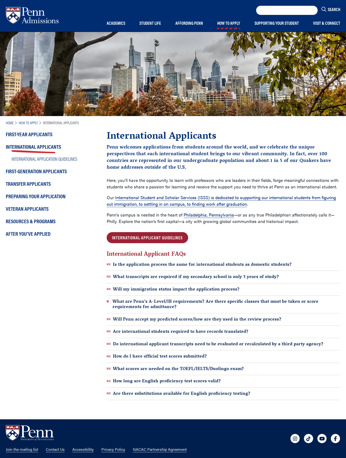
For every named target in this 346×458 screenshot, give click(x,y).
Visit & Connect (326, 23)
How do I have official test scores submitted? (157, 356)
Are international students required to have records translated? (177, 331)
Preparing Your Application (36, 196)
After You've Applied (28, 233)
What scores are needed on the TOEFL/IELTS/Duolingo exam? (175, 369)
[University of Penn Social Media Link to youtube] (322, 438)
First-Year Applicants (29, 134)
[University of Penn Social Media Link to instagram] (295, 438)
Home (9, 122)
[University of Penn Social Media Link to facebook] (335, 438)
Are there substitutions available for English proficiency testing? (178, 393)
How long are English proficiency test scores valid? (164, 381)
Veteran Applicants (27, 208)
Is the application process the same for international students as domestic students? (199, 264)
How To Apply (28, 122)
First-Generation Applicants (36, 171)
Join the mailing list (22, 449)
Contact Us (55, 449)
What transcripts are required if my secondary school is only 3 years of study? (193, 277)
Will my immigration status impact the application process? (173, 289)
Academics (116, 23)
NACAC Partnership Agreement (160, 449)
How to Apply (228, 23)
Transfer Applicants (28, 183)
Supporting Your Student (276, 23)
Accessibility (83, 449)
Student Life (150, 23)
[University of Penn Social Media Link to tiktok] (308, 438)
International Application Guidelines (44, 158)
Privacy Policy (113, 449)
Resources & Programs (31, 221)
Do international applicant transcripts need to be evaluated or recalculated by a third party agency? (215, 344)
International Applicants (33, 146)
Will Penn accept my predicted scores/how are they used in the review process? (194, 319)
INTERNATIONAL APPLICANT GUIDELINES (147, 238)
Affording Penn (189, 23)
